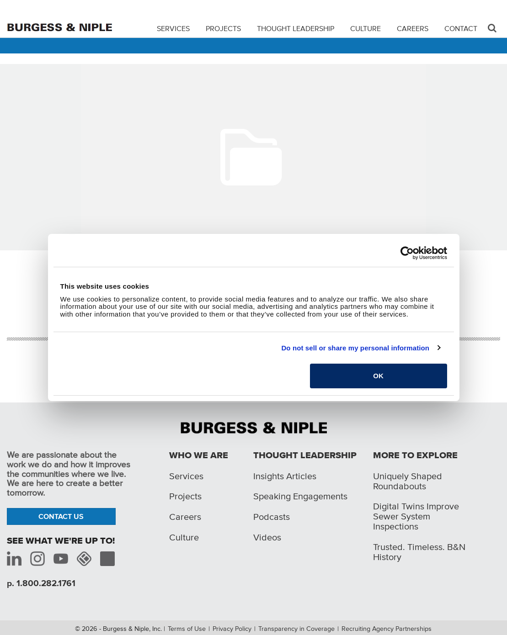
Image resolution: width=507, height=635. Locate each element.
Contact (460, 28)
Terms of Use (187, 628)
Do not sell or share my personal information (355, 348)
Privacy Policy (232, 628)
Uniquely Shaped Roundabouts (407, 481)
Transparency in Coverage (296, 628)
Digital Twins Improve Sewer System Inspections (416, 516)
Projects (223, 28)
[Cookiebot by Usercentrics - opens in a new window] (407, 253)
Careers (412, 28)
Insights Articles (284, 476)
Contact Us (61, 516)
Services (173, 28)
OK (378, 376)
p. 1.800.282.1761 (41, 583)
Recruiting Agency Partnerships (387, 628)
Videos (267, 537)
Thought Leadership (295, 28)
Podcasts (271, 517)
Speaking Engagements (300, 496)
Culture (365, 28)
